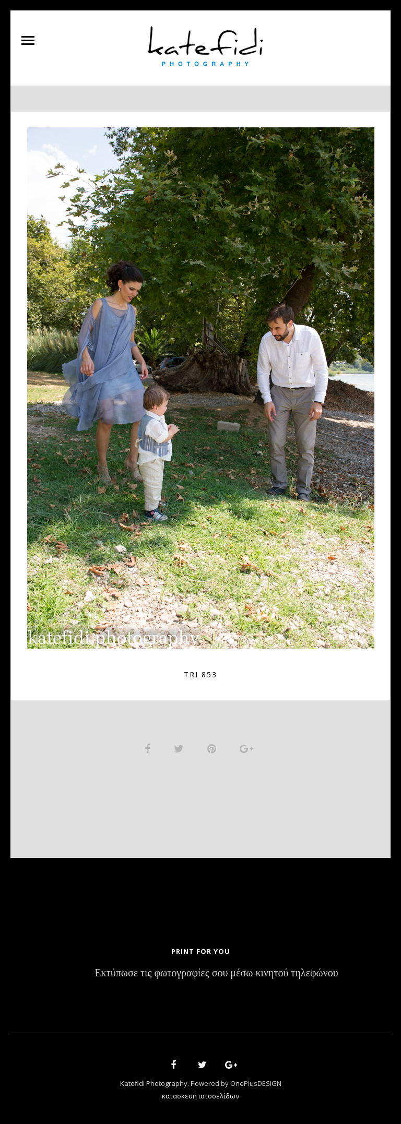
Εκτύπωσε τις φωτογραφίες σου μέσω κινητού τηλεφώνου (216, 973)
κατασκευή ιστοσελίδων (200, 1096)
